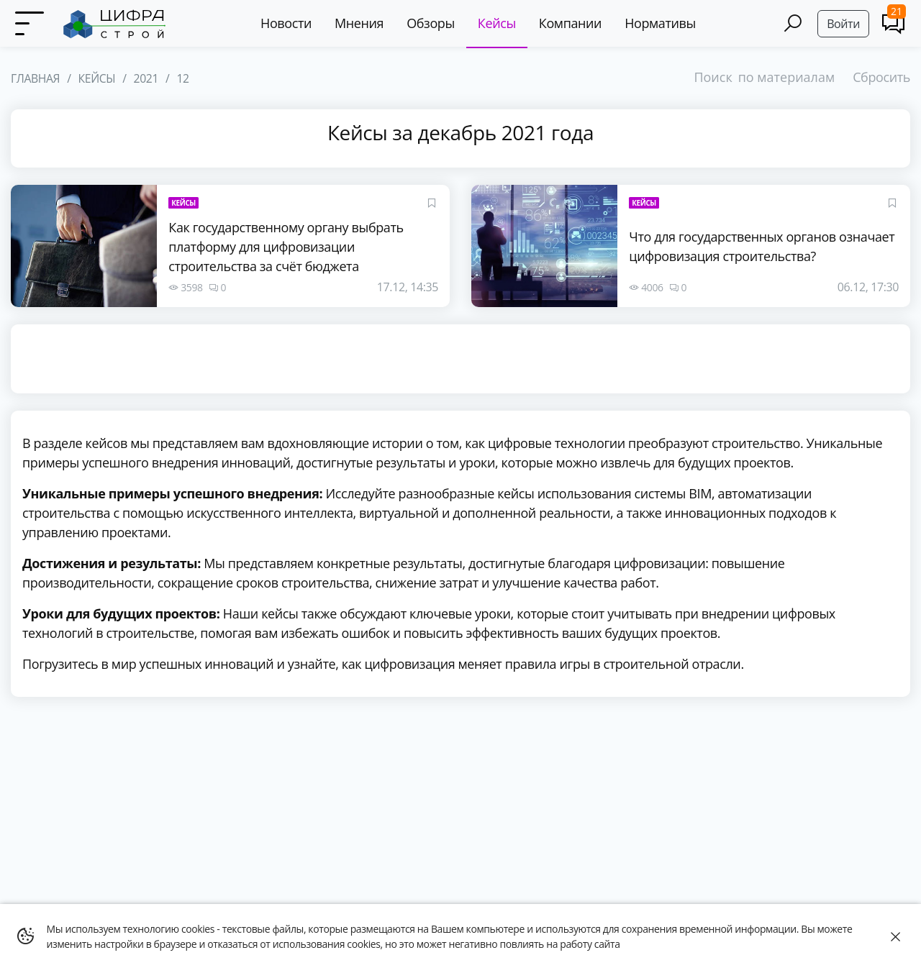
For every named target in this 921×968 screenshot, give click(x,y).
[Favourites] (431, 202)
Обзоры (431, 23)
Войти (843, 24)
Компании (570, 23)
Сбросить (881, 77)
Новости (286, 23)
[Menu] (28, 23)
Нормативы (660, 23)
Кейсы (497, 23)
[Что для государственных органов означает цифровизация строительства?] (544, 246)
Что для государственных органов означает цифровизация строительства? (761, 246)
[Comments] (893, 23)
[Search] (793, 23)
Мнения (359, 23)
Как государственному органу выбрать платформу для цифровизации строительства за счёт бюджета (285, 247)
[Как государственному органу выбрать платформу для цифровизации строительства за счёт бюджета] (84, 246)
